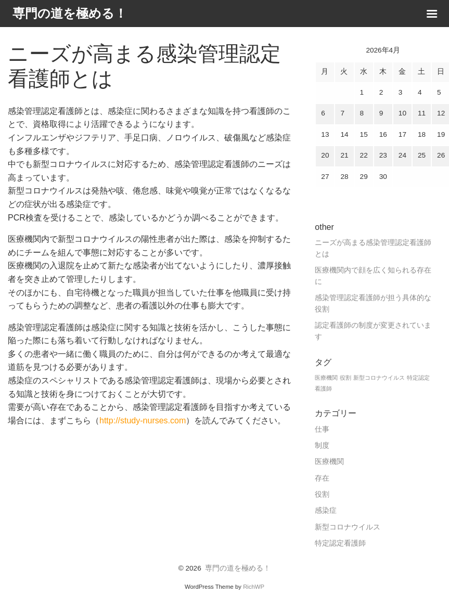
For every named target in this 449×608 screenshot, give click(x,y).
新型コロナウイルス (347, 527)
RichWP (253, 587)
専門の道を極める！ (238, 568)
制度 (322, 445)
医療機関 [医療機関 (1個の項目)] (326, 377)
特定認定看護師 (340, 543)
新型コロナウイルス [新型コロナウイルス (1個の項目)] (379, 377)
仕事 (322, 429)
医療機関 (329, 461)
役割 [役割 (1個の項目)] (345, 377)
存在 (322, 478)
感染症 (326, 510)
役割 (322, 494)
